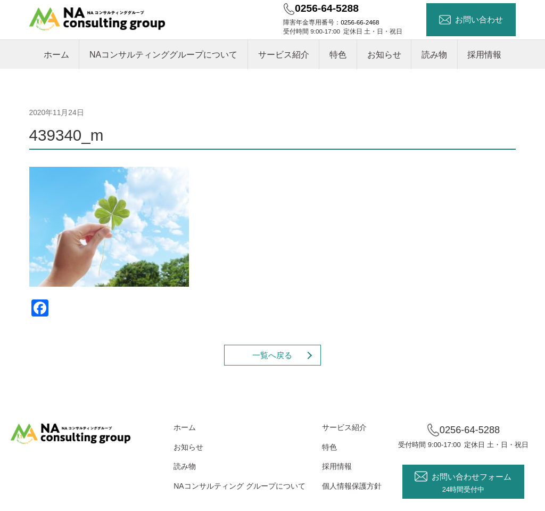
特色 (337, 54)
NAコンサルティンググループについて (163, 54)
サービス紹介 (283, 54)
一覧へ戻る (272, 355)
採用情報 (484, 54)
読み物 (434, 54)
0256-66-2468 (360, 22)
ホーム (56, 54)
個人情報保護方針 (352, 486)
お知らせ (384, 54)
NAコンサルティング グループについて (239, 486)
